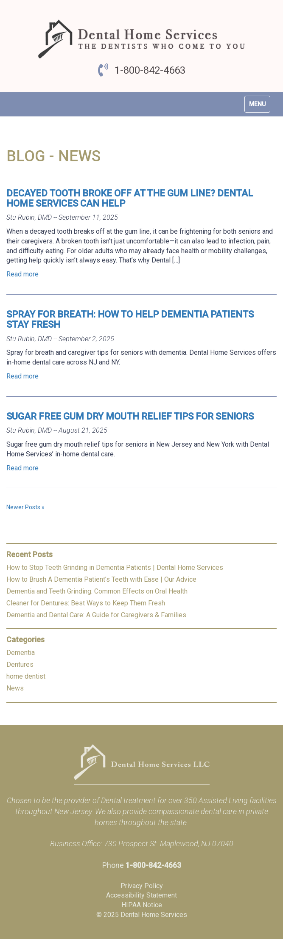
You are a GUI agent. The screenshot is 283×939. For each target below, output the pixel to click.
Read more (22, 274)
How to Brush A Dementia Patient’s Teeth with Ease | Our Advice (101, 579)
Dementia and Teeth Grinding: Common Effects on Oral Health (97, 591)
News (15, 688)
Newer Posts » (25, 507)
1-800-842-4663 (150, 70)
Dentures (20, 664)
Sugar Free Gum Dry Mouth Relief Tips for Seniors (130, 416)
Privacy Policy (141, 886)
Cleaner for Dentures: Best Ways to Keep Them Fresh (85, 603)
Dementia (20, 653)
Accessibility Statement (141, 895)
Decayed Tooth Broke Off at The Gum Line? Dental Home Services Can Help (129, 198)
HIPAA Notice (141, 905)
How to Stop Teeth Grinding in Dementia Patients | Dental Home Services (114, 567)
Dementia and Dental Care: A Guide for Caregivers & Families (96, 615)
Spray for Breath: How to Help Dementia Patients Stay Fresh (130, 319)
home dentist (25, 676)
